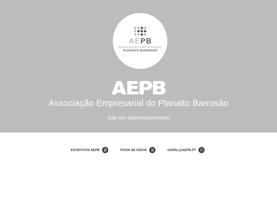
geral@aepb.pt (181, 150)
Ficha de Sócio (133, 150)
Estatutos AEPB (85, 150)
